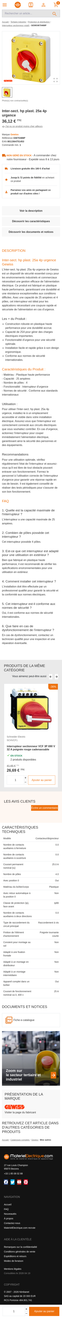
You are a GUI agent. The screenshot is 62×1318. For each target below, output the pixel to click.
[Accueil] (5, 22)
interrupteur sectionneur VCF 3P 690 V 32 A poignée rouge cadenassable (31, 748)
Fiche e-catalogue (23, 1020)
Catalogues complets (20, 1140)
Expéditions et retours (15, 1256)
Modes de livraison (13, 1261)
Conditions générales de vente (19, 1251)
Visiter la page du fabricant (20, 1112)
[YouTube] (19, 1182)
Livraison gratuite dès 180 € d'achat (30, 168)
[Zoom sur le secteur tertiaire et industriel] (53, 1075)
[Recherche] (25, 13)
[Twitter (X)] (13, 1182)
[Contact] (31, 4)
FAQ (6, 1209)
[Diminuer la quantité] (25, 782)
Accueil (5, 1140)
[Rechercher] (54, 13)
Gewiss (35, 1140)
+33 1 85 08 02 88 (13, 1173)
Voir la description (31, 210)
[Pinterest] (26, 1182)
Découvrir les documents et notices (31, 231)
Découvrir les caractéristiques (31, 221)
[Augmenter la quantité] (25, 777)
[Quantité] (14, 1311)
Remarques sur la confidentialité (20, 1247)
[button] (44, 4)
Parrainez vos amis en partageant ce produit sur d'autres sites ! (31, 192)
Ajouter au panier (44, 1311)
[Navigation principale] (4, 4)
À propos (8, 1218)
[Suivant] (56, 676)
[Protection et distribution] (39, 22)
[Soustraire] (26, 1313)
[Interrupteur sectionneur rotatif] (16, 25)
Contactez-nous (12, 1223)
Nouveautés (10, 1213)
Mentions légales (12, 1269)
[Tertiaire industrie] (18, 22)
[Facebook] (6, 1182)
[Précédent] (50, 676)
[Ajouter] (26, 1309)
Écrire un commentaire (44, 807)
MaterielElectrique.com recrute (19, 1227)
